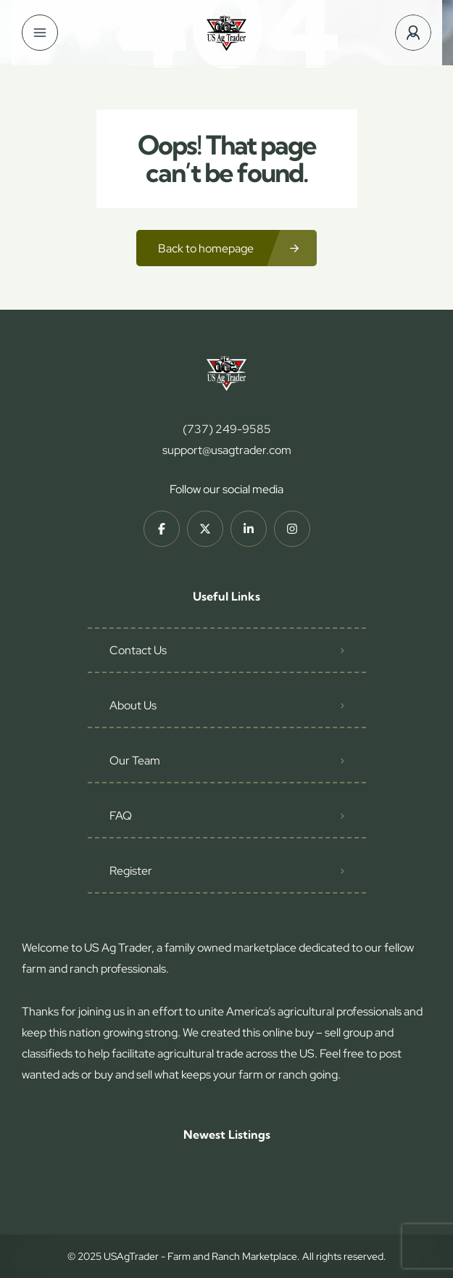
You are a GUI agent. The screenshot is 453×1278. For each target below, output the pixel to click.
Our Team (134, 760)
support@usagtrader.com (226, 450)
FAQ (120, 815)
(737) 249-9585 (227, 429)
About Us (133, 705)
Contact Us (138, 650)
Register (130, 870)
